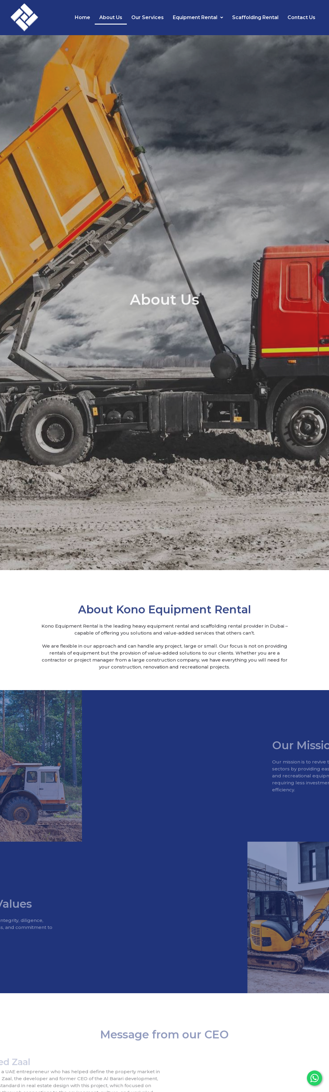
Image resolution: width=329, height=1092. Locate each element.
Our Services (147, 17)
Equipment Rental (198, 17)
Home (82, 17)
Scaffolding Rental (255, 17)
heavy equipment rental (160, 637)
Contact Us (301, 17)
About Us (110, 17)
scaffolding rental (221, 637)
